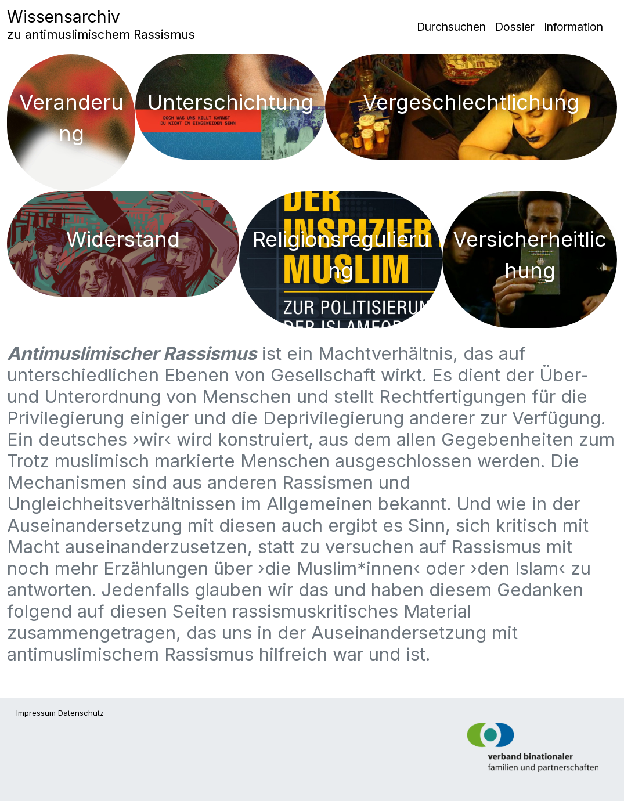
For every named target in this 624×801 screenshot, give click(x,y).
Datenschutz (81, 712)
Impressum (36, 712)
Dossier (515, 27)
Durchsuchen (451, 27)
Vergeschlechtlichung (471, 102)
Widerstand (123, 239)
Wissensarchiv (101, 24)
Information (573, 27)
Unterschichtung (230, 102)
